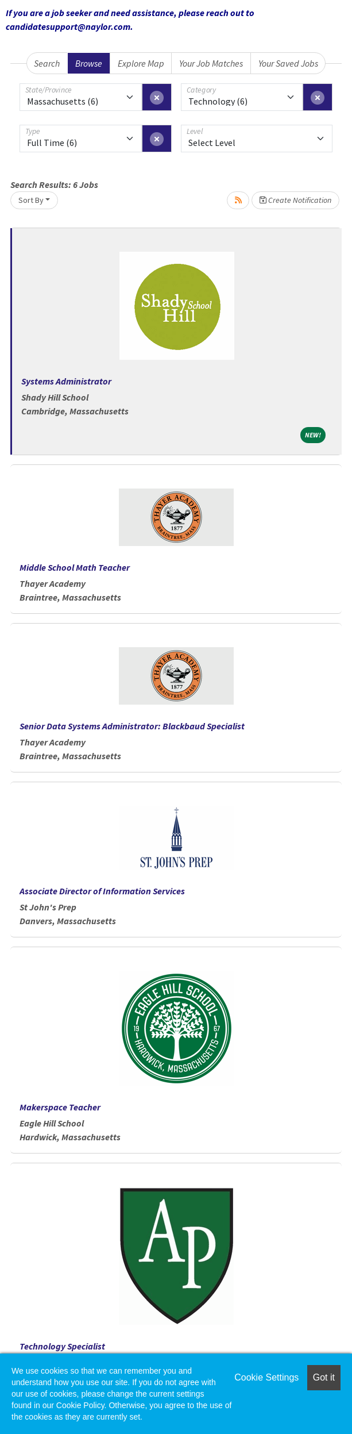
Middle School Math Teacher (75, 567)
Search (47, 63)
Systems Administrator (66, 381)
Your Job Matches (211, 63)
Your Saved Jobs (288, 63)
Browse (88, 63)
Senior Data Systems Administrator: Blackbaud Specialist (132, 726)
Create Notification (295, 200)
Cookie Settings (266, 1377)
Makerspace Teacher (60, 1107)
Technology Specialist (62, 1346)
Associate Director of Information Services (102, 891)
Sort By (31, 200)
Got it (324, 1377)
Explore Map (141, 63)
